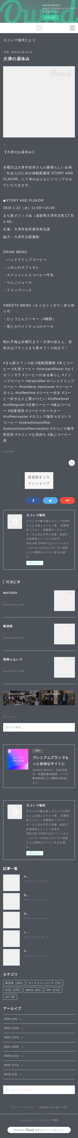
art (10, 997)
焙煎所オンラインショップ (39, 480)
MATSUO (10, 592)
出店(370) (8, 451)
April (27, 933)
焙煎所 (14, 983)
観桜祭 (8, 626)
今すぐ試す (51, 17)
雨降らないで (12, 660)
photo (33, 990)
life (53, 990)
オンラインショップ (45, 983)
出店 (6, 52)
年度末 (28, 951)
